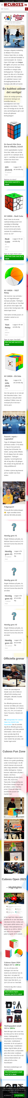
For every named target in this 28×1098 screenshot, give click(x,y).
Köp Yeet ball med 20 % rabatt (13, 343)
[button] (2, 5)
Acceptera (19, 1095)
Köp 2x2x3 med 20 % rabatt (12, 183)
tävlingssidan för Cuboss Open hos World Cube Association (13, 722)
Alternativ (7, 1095)
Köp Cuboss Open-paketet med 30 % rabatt (13, 993)
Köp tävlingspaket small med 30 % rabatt (13, 1073)
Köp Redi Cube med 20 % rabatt (14, 258)
